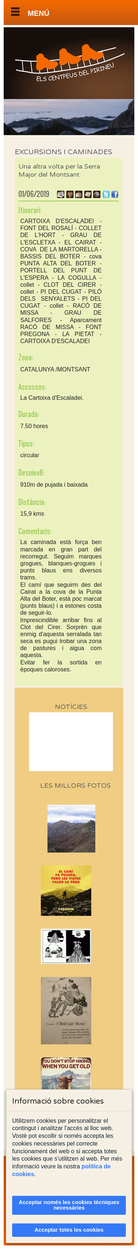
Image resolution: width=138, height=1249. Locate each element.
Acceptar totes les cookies (69, 1230)
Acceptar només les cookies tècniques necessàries (69, 1205)
